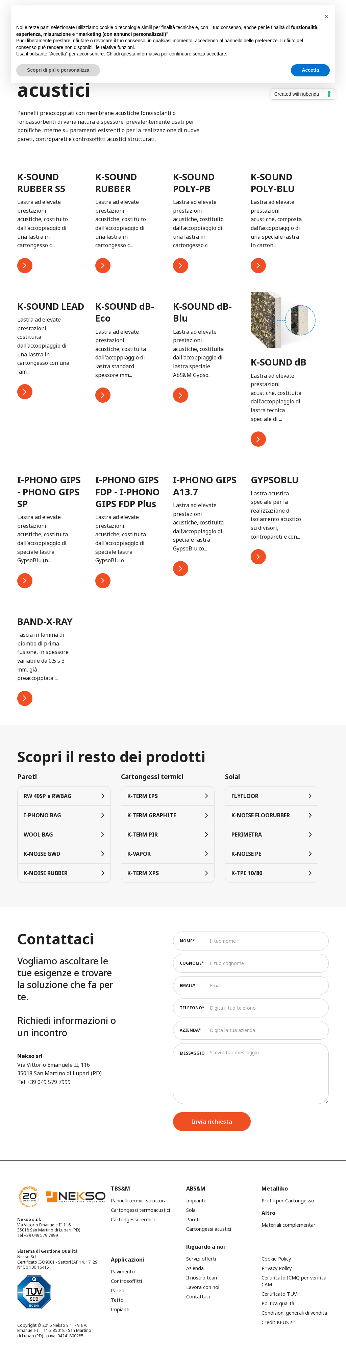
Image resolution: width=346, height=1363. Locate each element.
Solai (191, 1210)
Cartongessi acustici (208, 1229)
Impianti (195, 1200)
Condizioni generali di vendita (294, 1313)
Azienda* (190, 1030)
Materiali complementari (289, 1225)
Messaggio (192, 1053)
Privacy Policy (277, 1268)
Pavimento (123, 1271)
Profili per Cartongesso (288, 1200)
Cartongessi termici (133, 1219)
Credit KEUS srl (279, 1322)
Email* (187, 985)
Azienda (195, 1268)
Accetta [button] (310, 70)
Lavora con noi (202, 1287)
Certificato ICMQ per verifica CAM (294, 1281)
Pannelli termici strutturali (140, 1200)
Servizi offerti (201, 1258)
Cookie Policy (276, 1258)
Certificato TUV (279, 1294)
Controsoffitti (126, 1281)
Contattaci (198, 1296)
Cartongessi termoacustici (140, 1210)
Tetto (117, 1300)
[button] (326, 16)
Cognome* (192, 963)
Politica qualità (278, 1303)
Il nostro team (202, 1277)
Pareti (193, 1219)
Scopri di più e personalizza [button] (58, 70)
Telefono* (192, 1008)
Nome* (187, 941)
